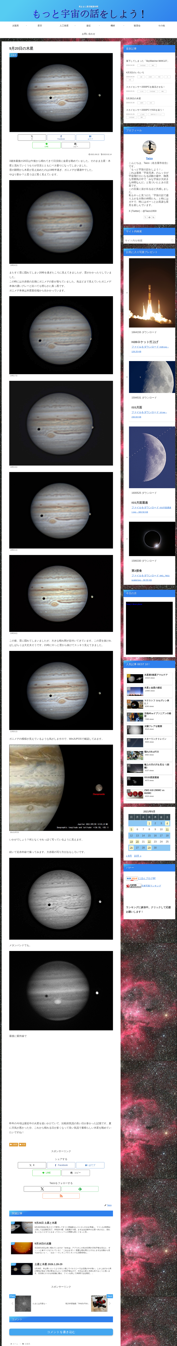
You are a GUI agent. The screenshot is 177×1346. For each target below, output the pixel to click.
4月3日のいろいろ (135, 72)
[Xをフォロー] (55, 1174)
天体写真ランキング (151, 885)
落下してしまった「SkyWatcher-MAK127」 (147, 61)
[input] (149, 241)
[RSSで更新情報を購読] (67, 1174)
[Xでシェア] (26, 137)
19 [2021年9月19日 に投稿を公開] (131, 841)
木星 (22, 1137)
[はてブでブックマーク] (61, 137)
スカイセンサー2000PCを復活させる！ (145, 87)
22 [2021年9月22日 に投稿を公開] (149, 841)
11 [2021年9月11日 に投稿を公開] (167, 829)
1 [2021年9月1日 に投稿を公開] (149, 823)
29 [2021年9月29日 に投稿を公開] (149, 847)
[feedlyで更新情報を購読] (61, 1174)
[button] (96, 137)
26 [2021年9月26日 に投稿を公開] (131, 847)
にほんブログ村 (147, 878)
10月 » (137, 856)
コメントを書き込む (61, 1313)
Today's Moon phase (134, 604)
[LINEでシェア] (78, 137)
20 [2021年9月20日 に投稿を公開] (137, 841)
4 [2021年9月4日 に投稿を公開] (167, 823)
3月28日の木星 (133, 98)
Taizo (149, 158)
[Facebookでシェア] (43, 137)
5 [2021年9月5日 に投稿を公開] (131, 829)
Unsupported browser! (149, 629)
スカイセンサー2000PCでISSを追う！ (145, 110)
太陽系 (13, 1137)
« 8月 (129, 856)
